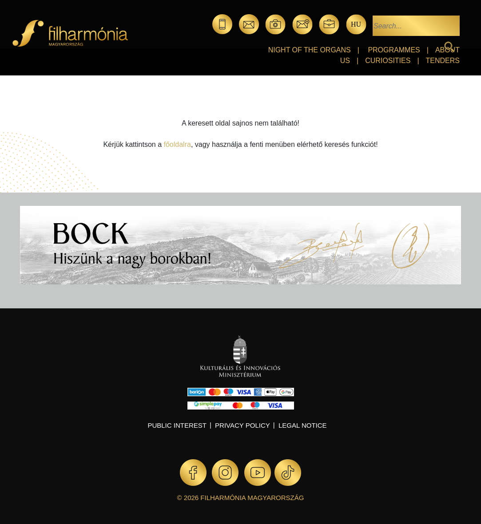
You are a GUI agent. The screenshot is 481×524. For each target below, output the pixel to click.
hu (356, 24)
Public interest (177, 425)
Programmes (394, 50)
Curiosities (387, 60)
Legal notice (302, 425)
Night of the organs (309, 50)
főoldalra (177, 144)
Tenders (443, 60)
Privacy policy (242, 425)
